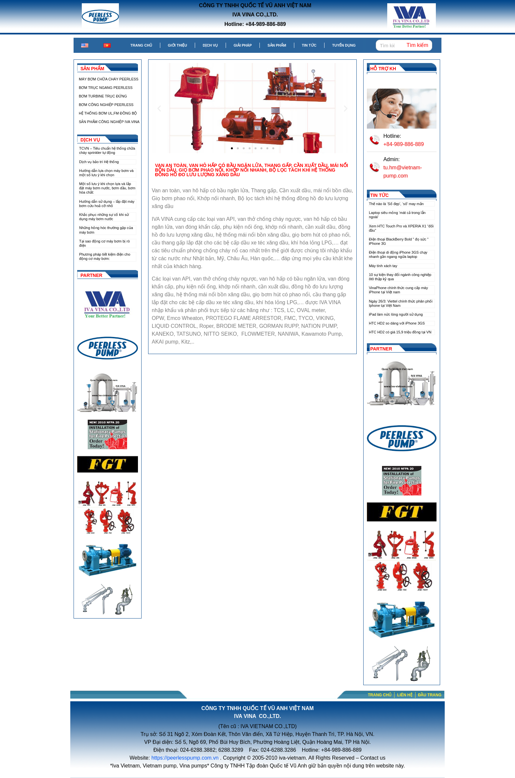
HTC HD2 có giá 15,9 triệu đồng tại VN (400, 332)
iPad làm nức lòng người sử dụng (396, 314)
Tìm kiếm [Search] (417, 45)
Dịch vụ (210, 45)
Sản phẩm (276, 45)
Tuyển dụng (343, 45)
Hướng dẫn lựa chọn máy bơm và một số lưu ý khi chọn (106, 173)
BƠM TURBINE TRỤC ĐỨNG (103, 96)
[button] (159, 108)
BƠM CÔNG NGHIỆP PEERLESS (106, 105)
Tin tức (309, 45)
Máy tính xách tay (383, 266)
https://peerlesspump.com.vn (185, 758)
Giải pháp (243, 45)
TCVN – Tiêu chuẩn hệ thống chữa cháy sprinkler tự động (107, 150)
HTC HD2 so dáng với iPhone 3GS (397, 323)
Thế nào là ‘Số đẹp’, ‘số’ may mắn (396, 204)
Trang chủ (141, 45)
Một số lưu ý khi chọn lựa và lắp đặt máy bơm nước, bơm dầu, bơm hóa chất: (107, 188)
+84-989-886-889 (403, 144)
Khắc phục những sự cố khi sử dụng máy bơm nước (104, 217)
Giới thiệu (177, 45)
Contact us (372, 758)
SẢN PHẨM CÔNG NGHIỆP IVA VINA (109, 122)
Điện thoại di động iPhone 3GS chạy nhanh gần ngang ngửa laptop (398, 254)
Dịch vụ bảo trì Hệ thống (99, 162)
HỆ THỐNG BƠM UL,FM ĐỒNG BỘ (108, 113)
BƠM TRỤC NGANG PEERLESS (106, 88)
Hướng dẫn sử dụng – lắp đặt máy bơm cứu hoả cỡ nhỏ (106, 204)
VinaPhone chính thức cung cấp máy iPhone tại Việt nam (398, 290)
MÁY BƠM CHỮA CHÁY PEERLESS (108, 79)
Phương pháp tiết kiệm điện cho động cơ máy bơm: (104, 256)
